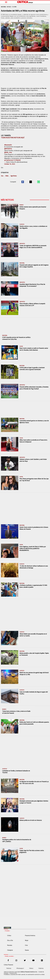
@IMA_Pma (8, 152)
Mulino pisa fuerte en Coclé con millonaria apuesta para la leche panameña (34, 723)
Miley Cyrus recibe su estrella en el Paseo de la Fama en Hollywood (33, 441)
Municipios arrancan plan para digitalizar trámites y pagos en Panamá (34, 802)
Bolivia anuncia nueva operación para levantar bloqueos (33, 208)
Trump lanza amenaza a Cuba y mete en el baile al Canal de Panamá (16, 712)
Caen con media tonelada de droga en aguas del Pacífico (34, 693)
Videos (31, 968)
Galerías (40, 968)
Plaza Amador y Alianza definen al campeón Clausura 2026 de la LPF (32, 304)
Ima (2, 176)
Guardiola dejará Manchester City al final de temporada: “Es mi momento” (32, 285)
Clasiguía (10, 950)
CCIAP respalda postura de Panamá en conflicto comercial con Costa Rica (16, 338)
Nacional (22, 263)
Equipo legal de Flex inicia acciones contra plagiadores (32, 851)
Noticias (8, 968)
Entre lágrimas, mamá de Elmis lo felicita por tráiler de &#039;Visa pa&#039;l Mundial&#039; (33, 548)
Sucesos (22, 224)
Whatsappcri (20, 968)
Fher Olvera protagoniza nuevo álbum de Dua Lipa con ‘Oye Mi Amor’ (34, 480)
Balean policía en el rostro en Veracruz (31, 820)
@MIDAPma (8, 149)
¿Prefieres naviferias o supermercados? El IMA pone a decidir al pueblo (33, 586)
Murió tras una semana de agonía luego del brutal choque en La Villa (34, 673)
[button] (22, 182)
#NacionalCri (8, 145)
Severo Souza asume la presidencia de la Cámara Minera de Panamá (34, 528)
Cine (26, 945)
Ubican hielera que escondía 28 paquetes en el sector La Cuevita (33, 635)
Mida (6, 176)
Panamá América (30, 935)
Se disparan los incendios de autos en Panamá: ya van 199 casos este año (34, 782)
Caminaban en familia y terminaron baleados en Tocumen (16, 772)
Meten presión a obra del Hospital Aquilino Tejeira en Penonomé (34, 654)
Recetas (9, 945)
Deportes (22, 243)
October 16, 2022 (9, 164)
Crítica (9, 935)
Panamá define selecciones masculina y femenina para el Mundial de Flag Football (34, 388)
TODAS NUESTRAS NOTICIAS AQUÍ (12, 138)
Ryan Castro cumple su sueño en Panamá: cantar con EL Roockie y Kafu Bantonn (34, 349)
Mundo (22, 205)
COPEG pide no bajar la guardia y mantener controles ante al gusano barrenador (32, 368)
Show (21, 346)
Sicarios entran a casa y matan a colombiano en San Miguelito (33, 227)
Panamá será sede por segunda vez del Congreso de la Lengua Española (34, 266)
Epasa (27, 950)
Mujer (26, 940)
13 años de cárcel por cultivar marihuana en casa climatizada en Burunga (34, 567)
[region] (25, 80)
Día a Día (10, 940)
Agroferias (14, 176)
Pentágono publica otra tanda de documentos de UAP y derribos (16, 840)
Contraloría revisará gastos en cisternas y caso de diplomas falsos (34, 422)
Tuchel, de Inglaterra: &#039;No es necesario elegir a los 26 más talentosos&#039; (33, 246)
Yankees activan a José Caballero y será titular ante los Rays (33, 460)
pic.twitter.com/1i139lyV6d (12, 160)
